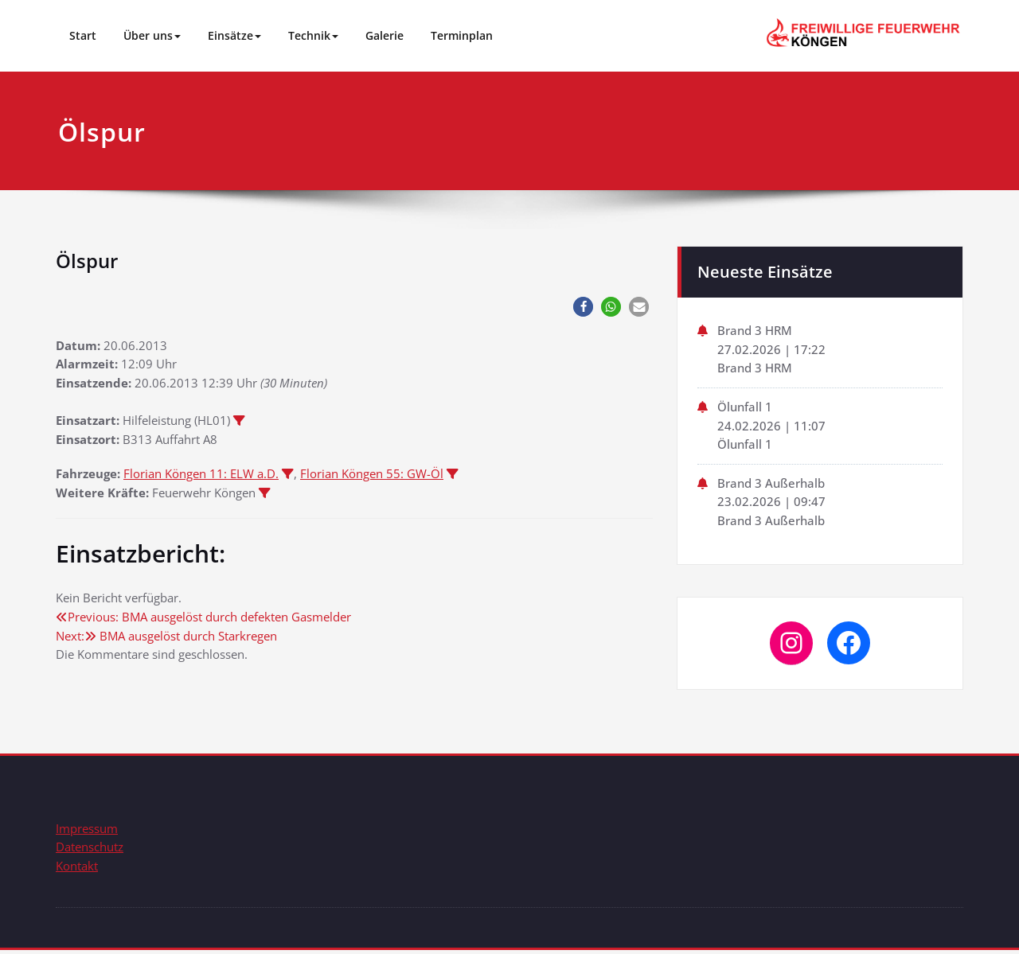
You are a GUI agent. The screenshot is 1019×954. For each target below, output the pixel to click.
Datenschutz (89, 851)
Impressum (87, 831)
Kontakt (77, 870)
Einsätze (234, 35)
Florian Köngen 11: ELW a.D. (201, 477)
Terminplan (462, 35)
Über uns (152, 35)
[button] (583, 307)
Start (82, 35)
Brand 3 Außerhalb (771, 485)
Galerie (384, 35)
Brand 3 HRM (754, 331)
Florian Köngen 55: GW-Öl (371, 477)
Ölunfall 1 (744, 408)
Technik (313, 35)
